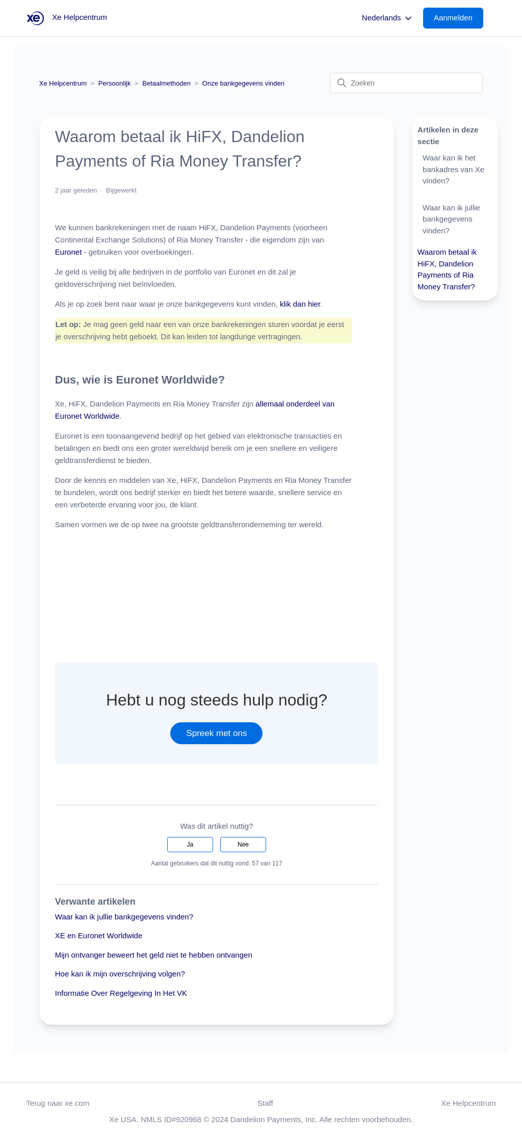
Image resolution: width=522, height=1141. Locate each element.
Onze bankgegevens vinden (243, 83)
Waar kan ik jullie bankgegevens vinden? (124, 916)
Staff (265, 1103)
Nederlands (387, 18)
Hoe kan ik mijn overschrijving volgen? (120, 973)
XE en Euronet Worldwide (98, 935)
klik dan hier (300, 304)
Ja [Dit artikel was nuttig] (190, 844)
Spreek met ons (216, 733)
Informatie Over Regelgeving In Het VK (121, 993)
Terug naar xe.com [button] (57, 1103)
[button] (458, 18)
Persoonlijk (114, 83)
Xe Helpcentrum (63, 83)
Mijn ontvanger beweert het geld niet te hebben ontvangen (153, 954)
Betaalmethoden (166, 83)
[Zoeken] (406, 83)
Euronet (69, 252)
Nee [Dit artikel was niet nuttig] (243, 844)
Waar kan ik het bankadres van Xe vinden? (453, 169)
